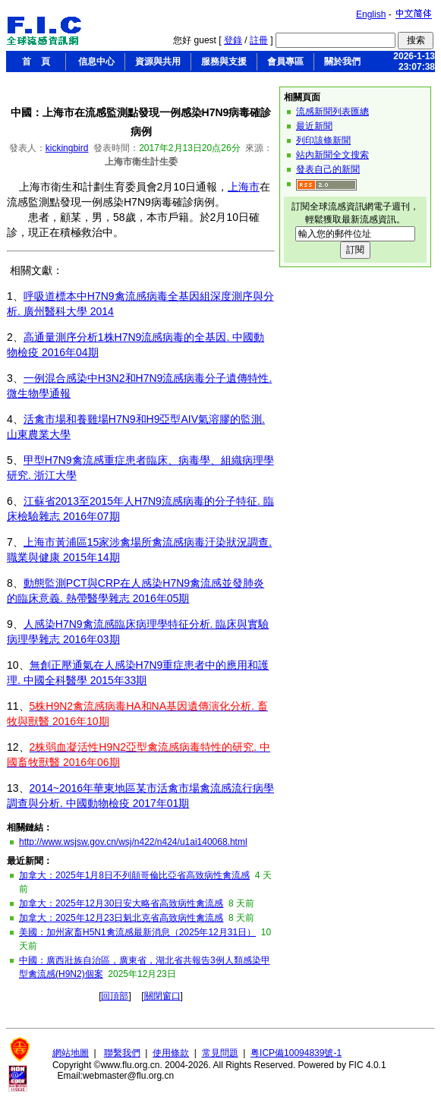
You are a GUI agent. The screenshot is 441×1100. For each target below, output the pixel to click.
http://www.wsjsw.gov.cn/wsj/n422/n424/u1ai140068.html (133, 842)
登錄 (233, 40)
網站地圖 (70, 1053)
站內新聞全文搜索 (332, 155)
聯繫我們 (122, 1053)
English (371, 14)
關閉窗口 (162, 996)
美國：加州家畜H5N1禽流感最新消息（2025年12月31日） (137, 932)
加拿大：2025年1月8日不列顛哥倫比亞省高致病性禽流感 (134, 875)
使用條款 (171, 1053)
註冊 (259, 40)
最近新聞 (314, 126)
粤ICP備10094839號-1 (296, 1053)
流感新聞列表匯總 (332, 111)
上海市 (244, 187)
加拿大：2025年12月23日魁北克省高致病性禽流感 (121, 917)
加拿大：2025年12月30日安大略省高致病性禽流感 (121, 903)
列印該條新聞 (323, 140)
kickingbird (67, 148)
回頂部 (114, 996)
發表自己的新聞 (328, 169)
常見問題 (220, 1053)
